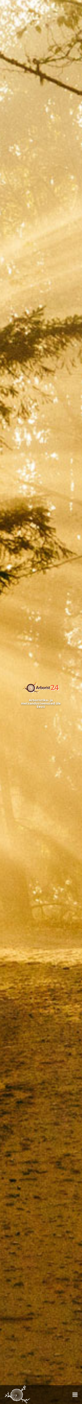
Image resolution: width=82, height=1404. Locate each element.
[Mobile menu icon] (75, 1394)
